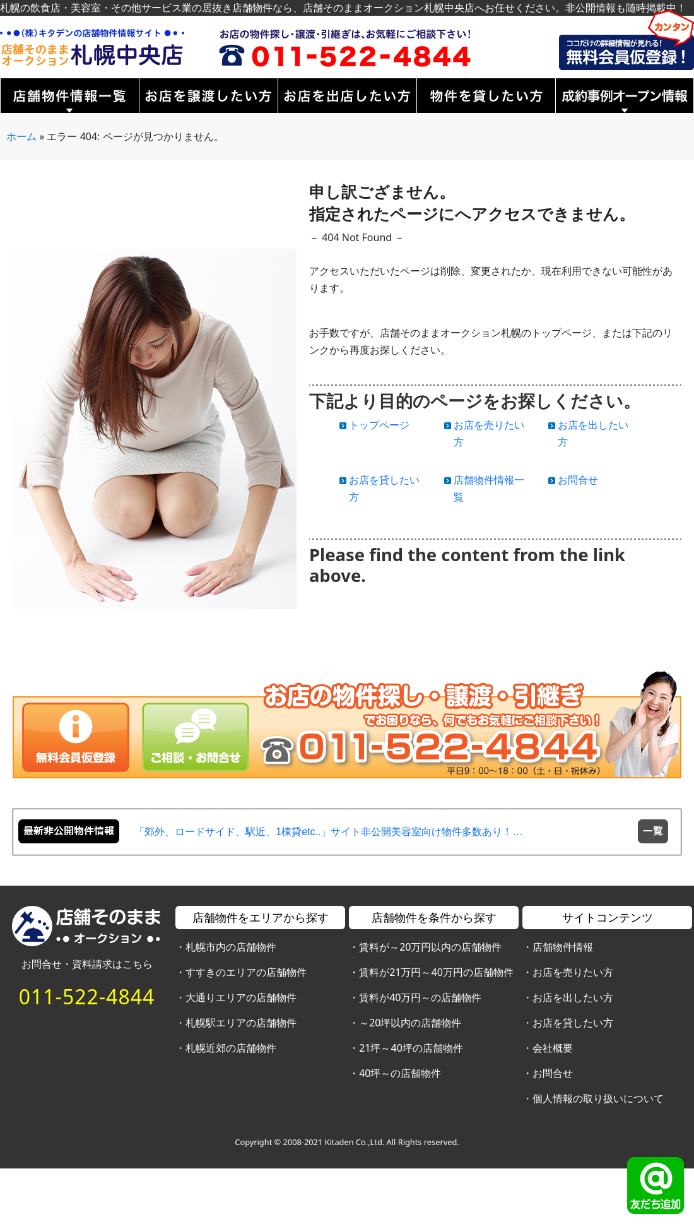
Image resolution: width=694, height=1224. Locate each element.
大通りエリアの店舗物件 (241, 997)
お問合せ (578, 480)
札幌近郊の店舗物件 (230, 1048)
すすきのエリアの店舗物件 (246, 972)
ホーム (21, 136)
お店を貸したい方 (572, 1023)
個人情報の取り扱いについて (598, 1098)
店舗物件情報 (562, 947)
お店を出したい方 (572, 997)
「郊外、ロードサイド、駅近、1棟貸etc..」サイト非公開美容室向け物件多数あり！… (328, 831)
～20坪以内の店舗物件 (410, 1023)
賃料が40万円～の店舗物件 (420, 997)
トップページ (379, 425)
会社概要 (552, 1048)
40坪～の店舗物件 (400, 1073)
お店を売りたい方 (572, 972)
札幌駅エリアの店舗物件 (241, 1023)
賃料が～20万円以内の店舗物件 (430, 947)
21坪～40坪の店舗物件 (411, 1048)
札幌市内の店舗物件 (230, 947)
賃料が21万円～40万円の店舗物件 (436, 972)
